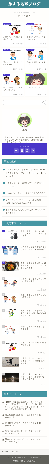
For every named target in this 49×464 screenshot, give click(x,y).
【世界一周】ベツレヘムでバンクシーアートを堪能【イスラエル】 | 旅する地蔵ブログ (26, 406)
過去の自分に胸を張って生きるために (22, 415)
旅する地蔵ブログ (24, 3)
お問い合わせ (34, 457)
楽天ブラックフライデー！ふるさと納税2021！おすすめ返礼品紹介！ (23, 201)
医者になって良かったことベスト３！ (22, 423)
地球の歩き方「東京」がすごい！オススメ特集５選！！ (25, 211)
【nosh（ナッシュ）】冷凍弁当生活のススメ (25, 193)
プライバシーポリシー (18, 457)
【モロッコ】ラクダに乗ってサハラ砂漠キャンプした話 (25, 184)
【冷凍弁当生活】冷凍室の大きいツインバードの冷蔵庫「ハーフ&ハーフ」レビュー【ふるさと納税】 (26, 173)
